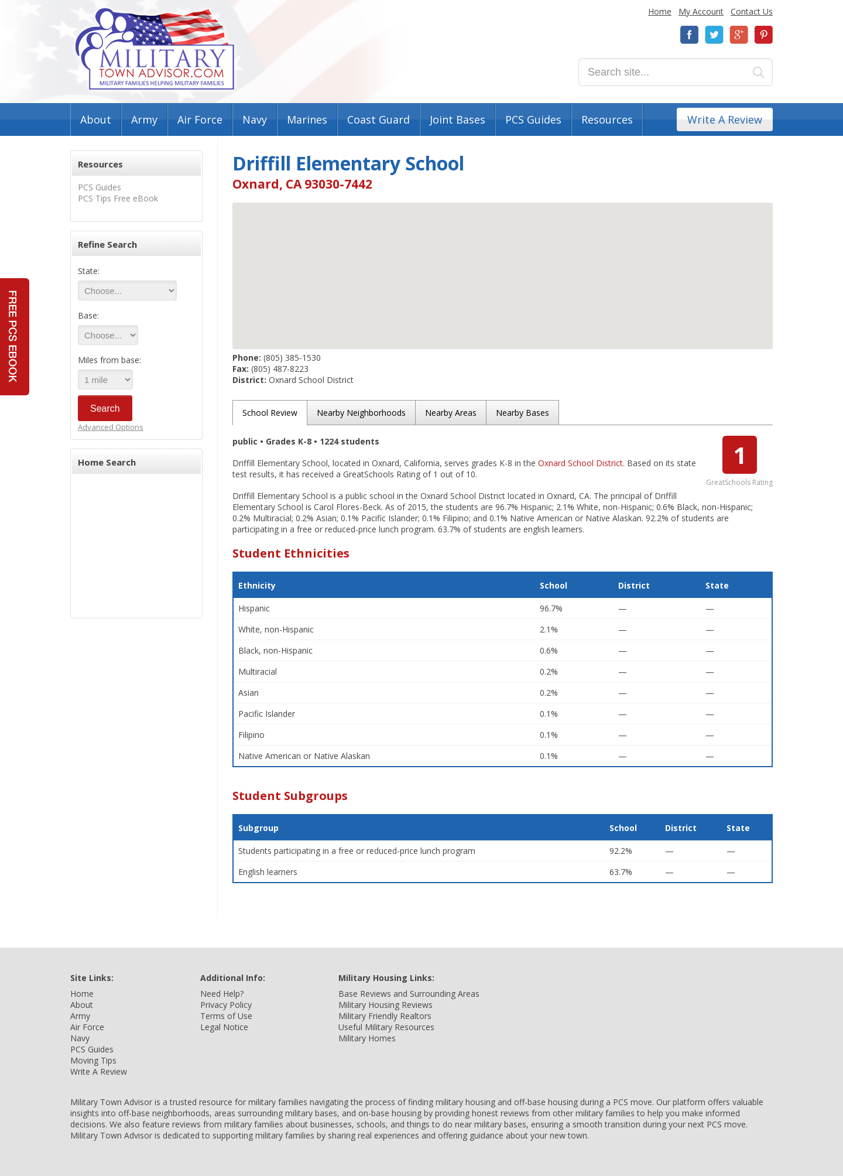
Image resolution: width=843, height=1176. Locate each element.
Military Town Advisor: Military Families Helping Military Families (154, 49)
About (95, 119)
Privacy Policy (226, 1004)
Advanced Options (110, 427)
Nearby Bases (522, 412)
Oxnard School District (580, 463)
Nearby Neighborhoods (361, 412)
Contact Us (752, 11)
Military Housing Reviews (385, 1004)
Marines (307, 119)
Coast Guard (378, 119)
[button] (502, 265)
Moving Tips (93, 1060)
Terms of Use (226, 1015)
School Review (269, 412)
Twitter (714, 35)
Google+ (738, 35)
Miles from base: (109, 359)
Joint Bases (457, 119)
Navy (254, 119)
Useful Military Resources (386, 1027)
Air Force (199, 119)
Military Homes (367, 1038)
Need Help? (222, 993)
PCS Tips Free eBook (118, 198)
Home (659, 11)
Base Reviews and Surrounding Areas (408, 993)
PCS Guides (533, 119)
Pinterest (763, 35)
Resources (607, 119)
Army (144, 119)
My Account (701, 11)
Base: (88, 315)
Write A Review (724, 119)
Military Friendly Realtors (384, 1015)
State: (89, 270)
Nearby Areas (451, 412)
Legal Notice (224, 1027)
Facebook (689, 35)
